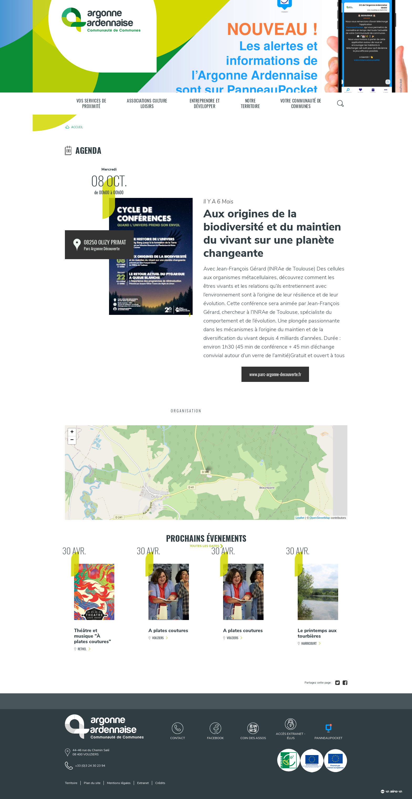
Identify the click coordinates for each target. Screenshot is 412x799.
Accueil (77, 127)
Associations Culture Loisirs (147, 103)
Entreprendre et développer (205, 103)
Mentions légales (119, 783)
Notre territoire (250, 103)
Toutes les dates (204, 546)
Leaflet (300, 517)
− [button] (72, 440)
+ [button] (72, 432)
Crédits (160, 783)
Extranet (143, 783)
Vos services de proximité (91, 103)
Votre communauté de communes (300, 103)
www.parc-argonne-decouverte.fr (275, 374)
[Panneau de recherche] (340, 103)
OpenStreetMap (320, 517)
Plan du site (92, 783)
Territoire (71, 783)
